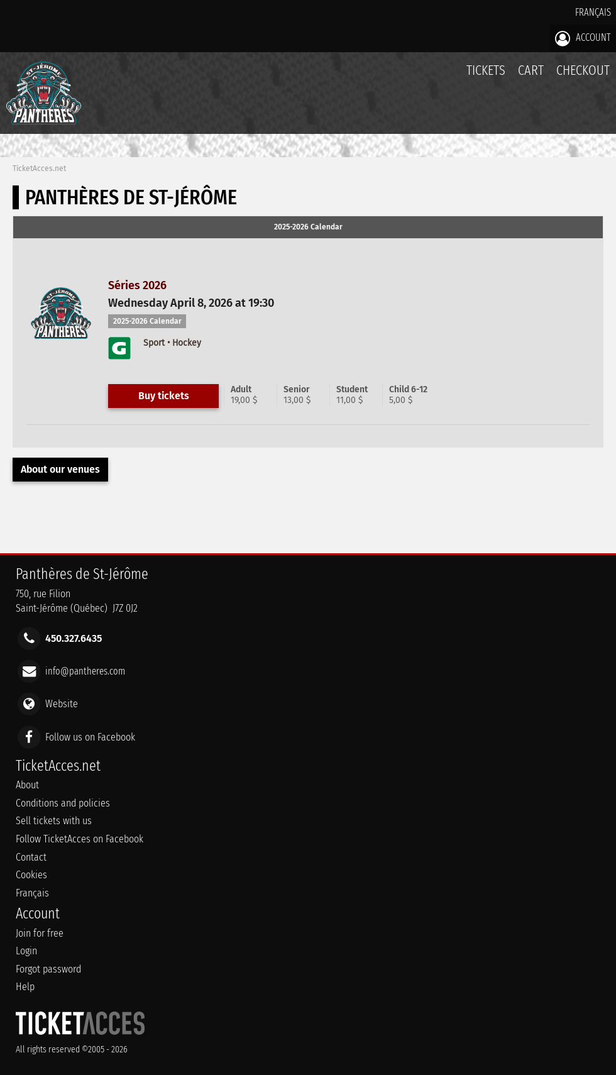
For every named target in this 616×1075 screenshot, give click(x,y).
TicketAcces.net (39, 168)
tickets (485, 70)
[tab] (308, 228)
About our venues (60, 469)
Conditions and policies (63, 803)
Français (593, 12)
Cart (531, 77)
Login (26, 951)
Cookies (31, 875)
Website (61, 704)
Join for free (39, 933)
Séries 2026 (137, 285)
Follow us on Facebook (90, 736)
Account (583, 38)
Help (25, 987)
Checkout (583, 70)
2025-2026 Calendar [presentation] (308, 227)
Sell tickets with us (54, 821)
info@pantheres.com (85, 671)
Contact (31, 857)
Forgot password (48, 969)
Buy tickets (163, 396)
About (27, 785)
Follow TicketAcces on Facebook (79, 839)
